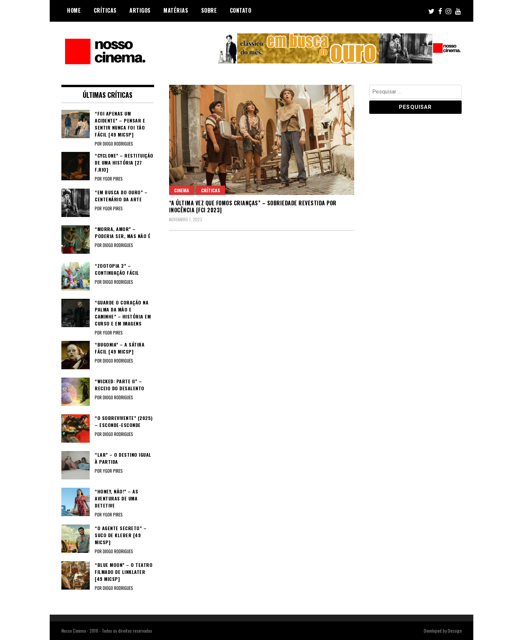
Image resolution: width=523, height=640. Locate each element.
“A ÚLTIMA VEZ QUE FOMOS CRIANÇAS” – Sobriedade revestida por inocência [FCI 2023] (253, 206)
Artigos (140, 10)
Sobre (209, 10)
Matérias (175, 10)
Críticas (105, 10)
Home (74, 10)
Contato (240, 10)
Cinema (181, 190)
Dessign (455, 630)
